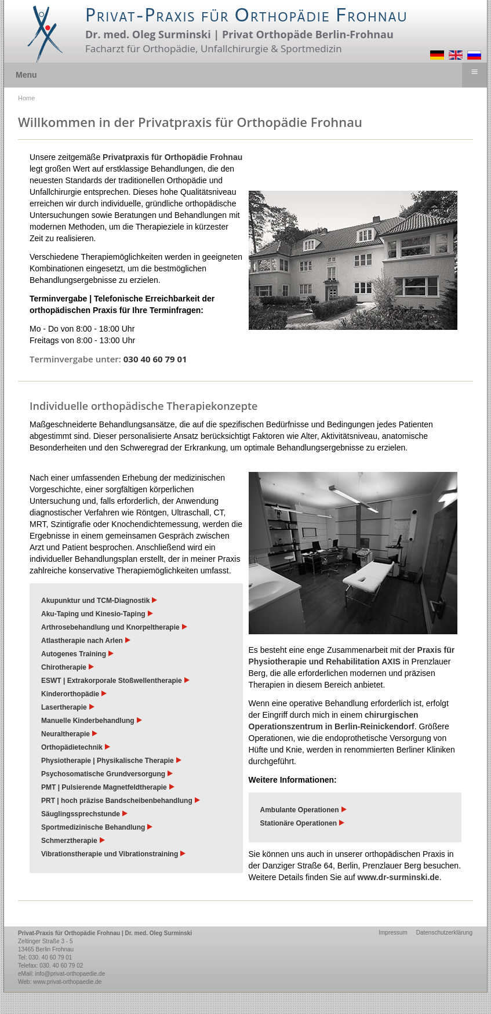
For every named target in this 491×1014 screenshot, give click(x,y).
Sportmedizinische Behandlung (93, 827)
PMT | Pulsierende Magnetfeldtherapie (104, 787)
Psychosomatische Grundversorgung (103, 774)
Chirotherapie (63, 667)
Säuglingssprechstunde (80, 814)
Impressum (393, 932)
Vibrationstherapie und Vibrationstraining (109, 854)
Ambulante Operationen (299, 810)
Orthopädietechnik (72, 747)
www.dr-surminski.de (398, 877)
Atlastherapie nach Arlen (82, 641)
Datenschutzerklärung (444, 932)
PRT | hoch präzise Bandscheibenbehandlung (116, 801)
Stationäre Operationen (298, 823)
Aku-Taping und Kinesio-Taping (93, 614)
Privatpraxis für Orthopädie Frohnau (172, 157)
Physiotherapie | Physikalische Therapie (107, 761)
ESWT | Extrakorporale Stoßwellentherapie (111, 681)
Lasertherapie (64, 707)
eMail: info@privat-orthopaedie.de (61, 974)
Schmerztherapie (69, 841)
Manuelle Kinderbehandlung (87, 721)
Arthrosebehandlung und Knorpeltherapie (110, 627)
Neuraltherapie (65, 734)
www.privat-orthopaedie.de (67, 982)
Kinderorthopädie (70, 694)
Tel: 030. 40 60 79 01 (45, 957)
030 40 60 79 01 (155, 359)
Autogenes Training (73, 654)
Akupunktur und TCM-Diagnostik (95, 601)
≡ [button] (474, 72)
